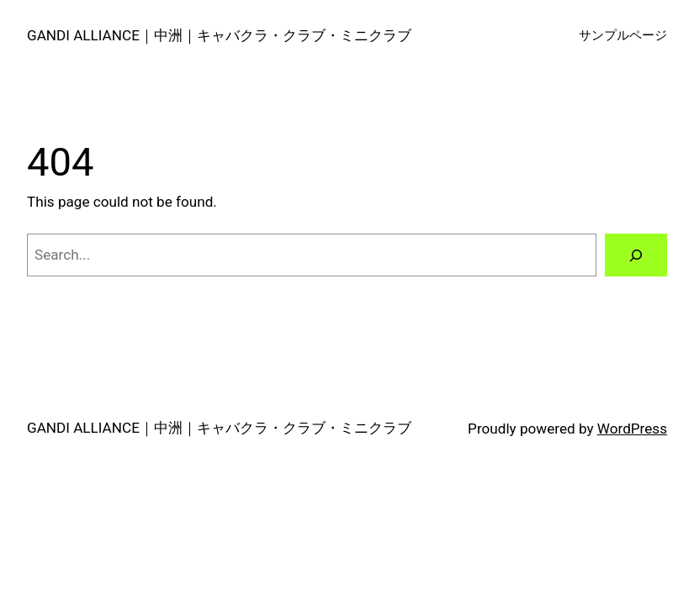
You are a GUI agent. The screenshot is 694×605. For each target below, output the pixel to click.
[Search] (636, 255)
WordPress (632, 428)
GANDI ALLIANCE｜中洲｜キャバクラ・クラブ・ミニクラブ (219, 35)
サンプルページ (623, 35)
